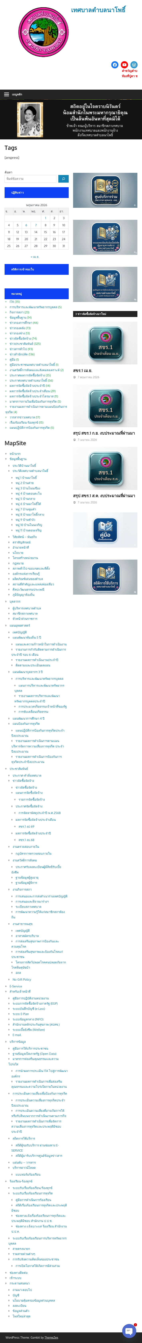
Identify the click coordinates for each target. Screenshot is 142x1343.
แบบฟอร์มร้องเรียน (28, 1174)
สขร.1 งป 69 (26, 826)
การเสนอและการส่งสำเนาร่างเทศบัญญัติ (42, 896)
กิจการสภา (17, 312)
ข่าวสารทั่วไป (18, 349)
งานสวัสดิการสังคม (25, 860)
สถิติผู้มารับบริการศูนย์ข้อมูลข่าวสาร (39, 1156)
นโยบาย (18, 553)
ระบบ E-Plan (21, 1014)
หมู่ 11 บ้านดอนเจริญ (29, 530)
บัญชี (16, 1295)
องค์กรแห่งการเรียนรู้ (26, 574)
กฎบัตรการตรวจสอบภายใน (33, 853)
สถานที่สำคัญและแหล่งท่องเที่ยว (33, 584)
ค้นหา (8, 172)
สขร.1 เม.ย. (82, 370)
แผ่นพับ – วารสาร (24, 1162)
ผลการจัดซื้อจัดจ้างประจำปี (27, 386)
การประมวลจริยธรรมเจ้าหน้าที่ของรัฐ (43, 706)
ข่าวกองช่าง (17, 333)
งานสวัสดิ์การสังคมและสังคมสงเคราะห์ (35, 370)
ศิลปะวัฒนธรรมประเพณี (28, 589)
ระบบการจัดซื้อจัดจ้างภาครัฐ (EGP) (35, 1003)
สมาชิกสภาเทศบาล (25, 613)
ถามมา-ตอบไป (22, 1290)
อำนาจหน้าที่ (21, 547)
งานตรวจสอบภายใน (26, 847)
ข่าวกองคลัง (17, 328)
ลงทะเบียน (19, 1306)
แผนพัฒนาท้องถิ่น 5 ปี (27, 637)
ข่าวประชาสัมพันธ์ (21, 344)
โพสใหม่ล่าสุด (22, 1316)
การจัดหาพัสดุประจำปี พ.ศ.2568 (40, 813)
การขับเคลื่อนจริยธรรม (33, 712)
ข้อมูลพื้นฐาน (18, 317)
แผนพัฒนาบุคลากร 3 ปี (28, 672)
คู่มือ (12, 359)
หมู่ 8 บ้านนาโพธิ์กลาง (30, 514)
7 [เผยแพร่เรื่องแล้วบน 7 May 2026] (36, 225)
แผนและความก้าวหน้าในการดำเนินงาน (41, 644)
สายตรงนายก (21, 1249)
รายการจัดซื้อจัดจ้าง (32, 799)
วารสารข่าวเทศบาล (22, 417)
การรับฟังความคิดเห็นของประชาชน (36, 1259)
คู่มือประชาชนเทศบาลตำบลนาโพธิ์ (32, 365)
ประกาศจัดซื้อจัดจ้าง (29, 806)
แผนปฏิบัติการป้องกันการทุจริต (30, 428)
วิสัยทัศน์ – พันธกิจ (25, 537)
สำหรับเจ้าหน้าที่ (20, 991)
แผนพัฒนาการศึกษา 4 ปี (29, 718)
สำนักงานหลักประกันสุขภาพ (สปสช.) (36, 1024)
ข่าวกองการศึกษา (21, 323)
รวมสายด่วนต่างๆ (24, 1254)
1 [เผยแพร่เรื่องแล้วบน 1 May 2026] (45, 218)
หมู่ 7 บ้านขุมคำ (26, 509)
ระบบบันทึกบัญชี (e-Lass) (29, 1009)
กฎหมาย (18, 563)
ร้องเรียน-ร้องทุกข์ (21, 1181)
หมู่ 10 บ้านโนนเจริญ (29, 525)
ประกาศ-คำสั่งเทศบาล (27, 775)
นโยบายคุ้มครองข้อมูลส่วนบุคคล (34, 1300)
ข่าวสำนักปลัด (19, 354)
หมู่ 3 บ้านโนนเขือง (28, 488)
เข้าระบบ (15, 1278)
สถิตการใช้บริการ (24, 1138)
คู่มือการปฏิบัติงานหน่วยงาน (31, 998)
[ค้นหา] (63, 179)
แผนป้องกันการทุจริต (26, 724)
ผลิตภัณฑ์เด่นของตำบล (28, 579)
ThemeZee (51, 1337)
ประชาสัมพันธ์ (19, 769)
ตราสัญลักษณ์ (22, 542)
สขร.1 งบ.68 (26, 840)
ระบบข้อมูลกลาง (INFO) (28, 1019)
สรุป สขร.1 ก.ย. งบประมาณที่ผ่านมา (104, 433)
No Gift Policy (22, 979)
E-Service (16, 986)
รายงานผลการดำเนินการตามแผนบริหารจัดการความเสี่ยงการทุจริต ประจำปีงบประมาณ (37, 746)
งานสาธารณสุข (23, 924)
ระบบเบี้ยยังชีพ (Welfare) (29, 1030)
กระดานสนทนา (20, 1283)
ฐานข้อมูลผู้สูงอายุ (27, 877)
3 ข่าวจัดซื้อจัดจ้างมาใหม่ (90, 314)
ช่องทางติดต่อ (19, 1273)
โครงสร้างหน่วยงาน (25, 558)
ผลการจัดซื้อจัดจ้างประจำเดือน (30, 391)
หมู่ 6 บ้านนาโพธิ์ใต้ (28, 504)
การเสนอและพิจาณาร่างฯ (32, 901)
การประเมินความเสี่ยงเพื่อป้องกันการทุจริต (40, 1093)
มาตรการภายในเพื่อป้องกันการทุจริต (33, 401)
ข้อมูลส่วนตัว (21, 1311)
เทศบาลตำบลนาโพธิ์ (98, 10)
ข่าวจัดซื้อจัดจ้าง (20, 338)
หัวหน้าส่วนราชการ (25, 619)
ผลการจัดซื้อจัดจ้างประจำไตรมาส (32, 396)
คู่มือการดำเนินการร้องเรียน (33, 1200)
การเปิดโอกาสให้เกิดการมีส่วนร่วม (38, 1266)
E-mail (17, 1035)
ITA (12, 302)
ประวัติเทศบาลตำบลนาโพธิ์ (30, 471)
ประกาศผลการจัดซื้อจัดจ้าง (27, 375)
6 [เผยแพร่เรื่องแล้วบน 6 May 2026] (26, 225)
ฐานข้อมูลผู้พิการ (26, 883)
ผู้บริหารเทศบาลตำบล (27, 608)
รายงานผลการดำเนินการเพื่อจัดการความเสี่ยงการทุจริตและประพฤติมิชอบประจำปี (36, 1126)
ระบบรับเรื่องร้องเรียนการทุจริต (33, 1193)
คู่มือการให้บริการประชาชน (30, 1048)
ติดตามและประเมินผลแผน (33, 665)
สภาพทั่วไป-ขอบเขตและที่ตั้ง (31, 568)
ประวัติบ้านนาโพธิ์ (24, 466)
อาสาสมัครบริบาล (27, 936)
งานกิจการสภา (22, 889)
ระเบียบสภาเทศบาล (28, 907)
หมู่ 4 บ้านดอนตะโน (29, 493)
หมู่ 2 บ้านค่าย (25, 483)
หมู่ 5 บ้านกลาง (25, 499)
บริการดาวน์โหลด (24, 1168)
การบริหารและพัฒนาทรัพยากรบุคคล (33, 307)
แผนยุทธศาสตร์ (20, 625)
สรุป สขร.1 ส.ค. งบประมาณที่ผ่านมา (104, 495)
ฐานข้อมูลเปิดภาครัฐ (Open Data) (34, 1054)
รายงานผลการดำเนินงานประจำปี (37, 660)
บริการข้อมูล (18, 1042)
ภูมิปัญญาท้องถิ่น (23, 595)
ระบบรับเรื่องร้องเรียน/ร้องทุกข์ (32, 1188)
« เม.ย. (35, 257)
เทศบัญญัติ (20, 632)
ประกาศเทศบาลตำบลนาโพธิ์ (28, 380)
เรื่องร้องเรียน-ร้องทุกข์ (24, 422)
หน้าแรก (15, 454)
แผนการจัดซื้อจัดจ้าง (29, 793)
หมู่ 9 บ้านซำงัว (25, 520)
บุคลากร (15, 601)
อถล (18, 973)
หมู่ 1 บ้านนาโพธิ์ (26, 478)
